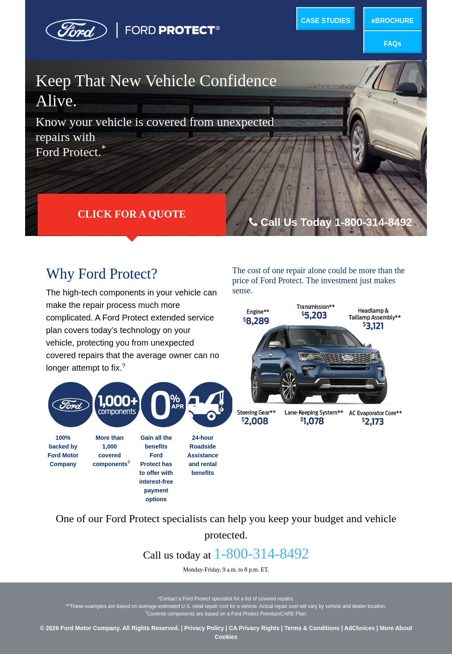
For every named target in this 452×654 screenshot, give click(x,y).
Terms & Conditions (311, 628)
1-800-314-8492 (261, 554)
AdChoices (360, 628)
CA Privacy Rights (254, 628)
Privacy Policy (204, 628)
